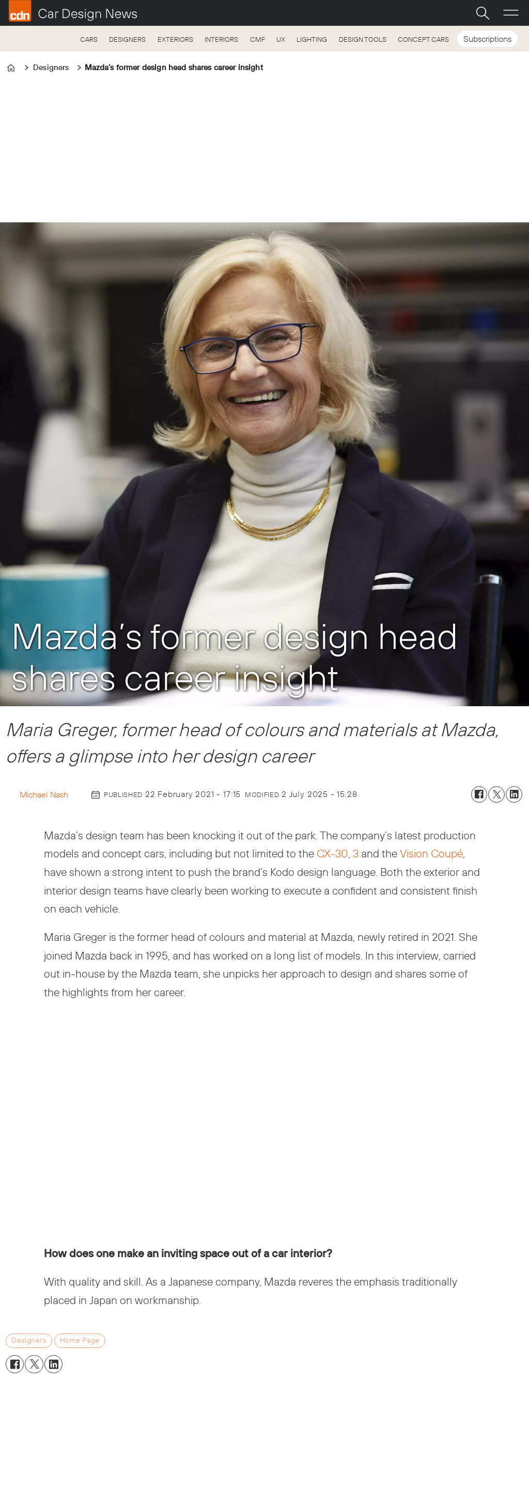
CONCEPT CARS (423, 39)
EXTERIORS (175, 39)
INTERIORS (221, 39)
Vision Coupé (431, 853)
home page (80, 1340)
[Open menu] (511, 13)
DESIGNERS (127, 39)
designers (28, 1340)
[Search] (482, 13)
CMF (257, 39)
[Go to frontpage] (72, 11)
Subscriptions (487, 39)
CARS (89, 39)
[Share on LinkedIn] (514, 794)
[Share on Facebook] (479, 794)
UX (280, 39)
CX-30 (332, 853)
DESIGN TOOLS (362, 39)
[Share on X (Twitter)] (496, 794)
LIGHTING (312, 39)
